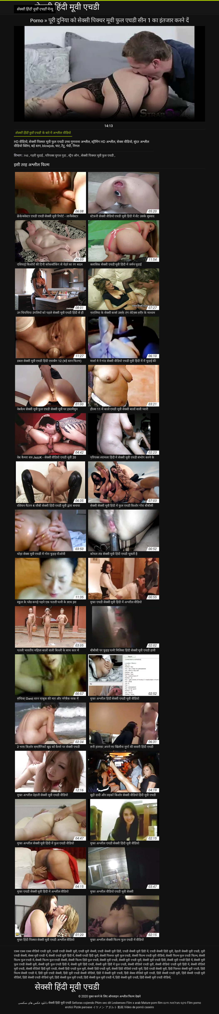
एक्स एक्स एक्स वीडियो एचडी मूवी (32, 952)
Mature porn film (152, 1004)
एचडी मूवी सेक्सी (87, 952)
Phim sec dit (103, 1004)
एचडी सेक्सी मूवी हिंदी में (135, 952)
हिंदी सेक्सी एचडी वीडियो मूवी (37, 979)
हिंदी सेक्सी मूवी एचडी (126, 979)
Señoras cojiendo (83, 1004)
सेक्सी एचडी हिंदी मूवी (86, 957)
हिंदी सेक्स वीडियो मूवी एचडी (139, 974)
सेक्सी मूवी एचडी (108, 961)
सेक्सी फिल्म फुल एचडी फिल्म (181, 957)
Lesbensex (119, 1004)
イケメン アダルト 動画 (108, 1008)
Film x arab (133, 1004)
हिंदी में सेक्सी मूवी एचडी (109, 974)
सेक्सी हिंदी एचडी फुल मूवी (72, 970)
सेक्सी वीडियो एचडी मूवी (141, 965)
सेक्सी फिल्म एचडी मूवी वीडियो (148, 957)
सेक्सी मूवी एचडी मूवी (130, 961)
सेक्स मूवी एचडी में (37, 957)
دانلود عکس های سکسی (33, 1004)
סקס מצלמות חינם (174, 1004)
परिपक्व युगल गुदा (57, 157)
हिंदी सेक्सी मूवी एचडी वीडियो (155, 979)
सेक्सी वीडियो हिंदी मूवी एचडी (41, 970)
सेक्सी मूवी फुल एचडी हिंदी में (53, 965)
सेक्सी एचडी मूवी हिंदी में (61, 957)
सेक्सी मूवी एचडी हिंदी (154, 961)
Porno (37, 20)
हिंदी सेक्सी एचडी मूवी (168, 974)
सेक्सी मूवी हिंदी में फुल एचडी (110, 965)
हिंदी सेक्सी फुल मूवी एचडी (68, 979)
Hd (26, 157)
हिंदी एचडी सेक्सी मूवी (155, 970)
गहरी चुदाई (38, 157)
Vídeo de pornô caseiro (139, 1008)
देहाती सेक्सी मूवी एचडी (187, 952)
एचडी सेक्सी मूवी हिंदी (109, 952)
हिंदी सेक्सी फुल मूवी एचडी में (99, 979)
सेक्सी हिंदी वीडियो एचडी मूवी (127, 970)
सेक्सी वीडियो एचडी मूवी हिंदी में (172, 965)
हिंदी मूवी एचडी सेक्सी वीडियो (79, 974)
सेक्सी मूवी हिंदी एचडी (82, 965)
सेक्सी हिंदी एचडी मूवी (98, 970)
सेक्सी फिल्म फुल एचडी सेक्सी (51, 961)
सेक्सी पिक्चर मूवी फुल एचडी (101, 157)
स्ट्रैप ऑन (76, 157)
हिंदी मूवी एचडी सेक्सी (50, 974)
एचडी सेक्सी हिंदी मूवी (161, 952)
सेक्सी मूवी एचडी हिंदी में (180, 961)
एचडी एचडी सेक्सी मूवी (64, 952)
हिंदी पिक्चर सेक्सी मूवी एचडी (183, 970)
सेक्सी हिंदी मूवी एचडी (59, 1004)
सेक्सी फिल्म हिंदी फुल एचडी (83, 961)
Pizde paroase (83, 1008)
